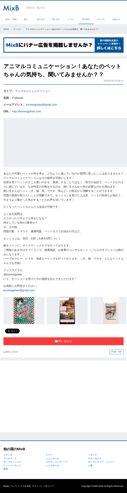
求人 (26, 19)
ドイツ (49, 455)
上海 (90, 465)
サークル (101, 19)
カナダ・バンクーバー (57, 462)
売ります (41, 19)
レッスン (71, 19)
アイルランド (10, 458)
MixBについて (10, 486)
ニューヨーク (52, 458)
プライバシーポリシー (43, 486)
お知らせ (116, 19)
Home (6, 29)
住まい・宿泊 (11, 19)
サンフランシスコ (12, 462)
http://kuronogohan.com (26, 111)
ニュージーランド (12, 465)
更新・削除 (116, 352)
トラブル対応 (24, 486)
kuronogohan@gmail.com (41, 104)
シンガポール (52, 465)
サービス (86, 19)
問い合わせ (63, 341)
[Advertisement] (66, 142)
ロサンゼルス (94, 458)
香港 (5, 469)
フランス (7, 455)
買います (56, 19)
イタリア (92, 455)
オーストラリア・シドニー (101, 462)
